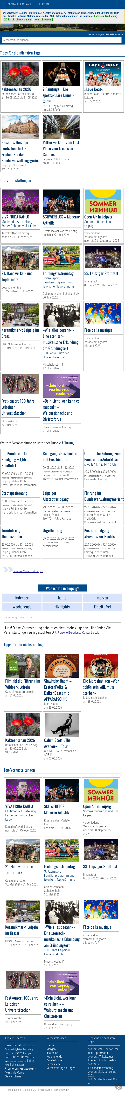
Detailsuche (54, 1064)
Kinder (20, 1069)
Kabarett (20, 1065)
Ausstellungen (18, 1061)
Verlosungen (25, 1053)
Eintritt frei (9, 1053)
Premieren (11, 1068)
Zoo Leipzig (28, 1049)
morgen (100, 34)
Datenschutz (29, 1089)
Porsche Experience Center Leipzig (78, 632)
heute (91, 34)
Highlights (11, 1064)
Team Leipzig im (61, 1089)
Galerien (29, 1061)
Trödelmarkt (21, 1045)
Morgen (21, 1072)
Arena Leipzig (9, 1061)
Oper (17, 1053)
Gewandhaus (13, 1076)
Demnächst (9, 1046)
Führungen (31, 1046)
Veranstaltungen (11, 617)
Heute (7, 1057)
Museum (31, 1057)
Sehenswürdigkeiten (13, 1049)
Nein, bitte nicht (43, 19)
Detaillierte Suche (114, 34)
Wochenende (29, 1068)
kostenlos (52, 1053)
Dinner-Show (19, 1057)
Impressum (44, 1089)
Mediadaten (14, 1089)
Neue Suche (26, 617)
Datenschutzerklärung (105, 16)
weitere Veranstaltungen (23, 571)
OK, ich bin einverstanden (17, 19)
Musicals (10, 1072)
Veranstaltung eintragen (61, 1068)
